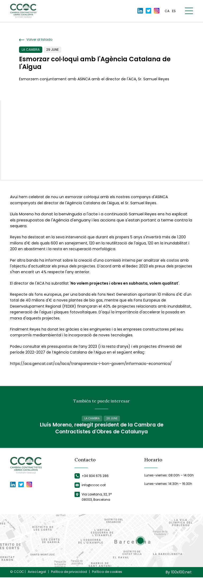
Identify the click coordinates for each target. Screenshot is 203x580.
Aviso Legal (37, 574)
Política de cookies (107, 574)
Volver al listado (35, 39)
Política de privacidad (69, 574)
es (174, 11)
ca (167, 11)
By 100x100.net (179, 574)
